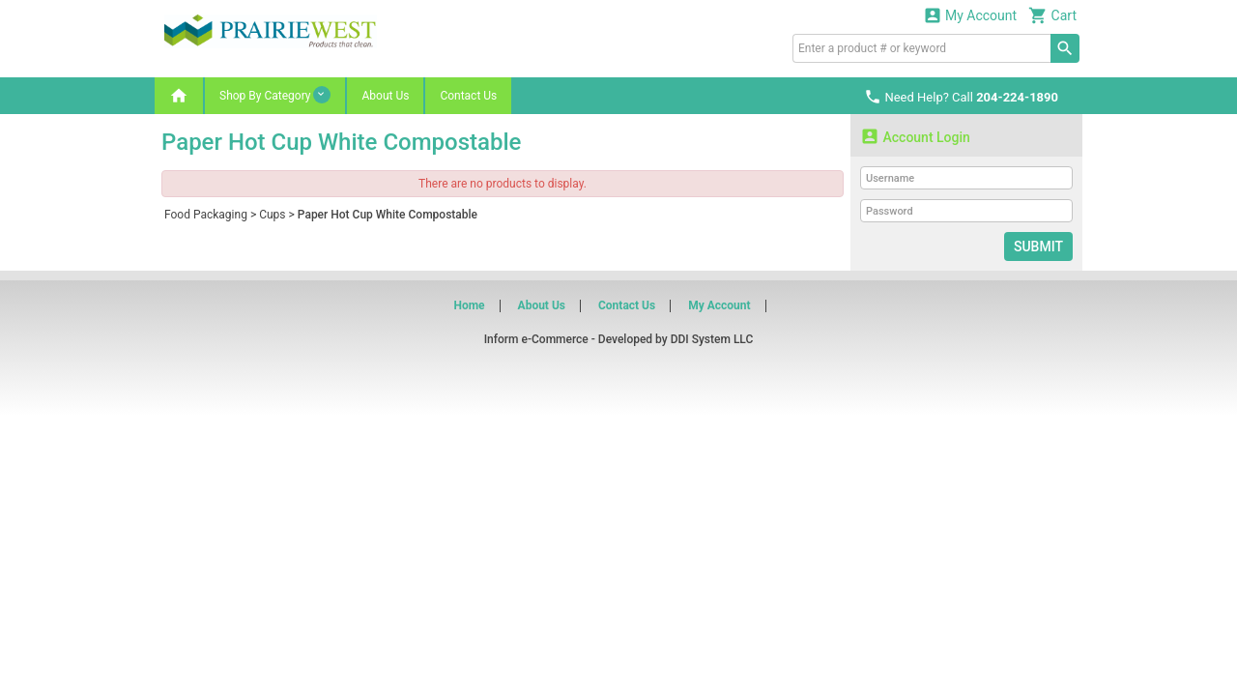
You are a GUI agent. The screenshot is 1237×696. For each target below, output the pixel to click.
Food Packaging (205, 214)
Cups (272, 214)
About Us (385, 95)
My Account (970, 15)
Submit (1038, 246)
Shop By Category (275, 94)
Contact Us (468, 95)
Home (468, 305)
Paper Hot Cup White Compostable (387, 214)
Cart (1052, 15)
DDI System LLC (712, 339)
